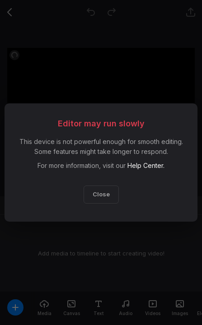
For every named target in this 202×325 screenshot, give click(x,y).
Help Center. (145, 165)
